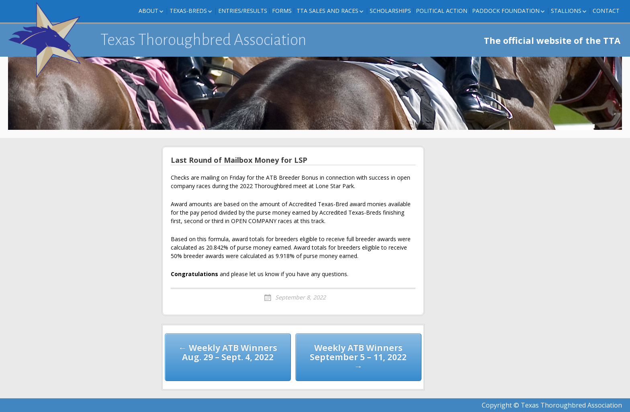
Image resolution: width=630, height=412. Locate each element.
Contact (606, 10)
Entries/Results (242, 10)
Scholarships (390, 10)
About (148, 10)
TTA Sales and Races (327, 10)
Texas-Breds (188, 10)
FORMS (282, 10)
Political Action (441, 10)
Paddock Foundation (506, 10)
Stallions (566, 10)
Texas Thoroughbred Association (203, 39)
